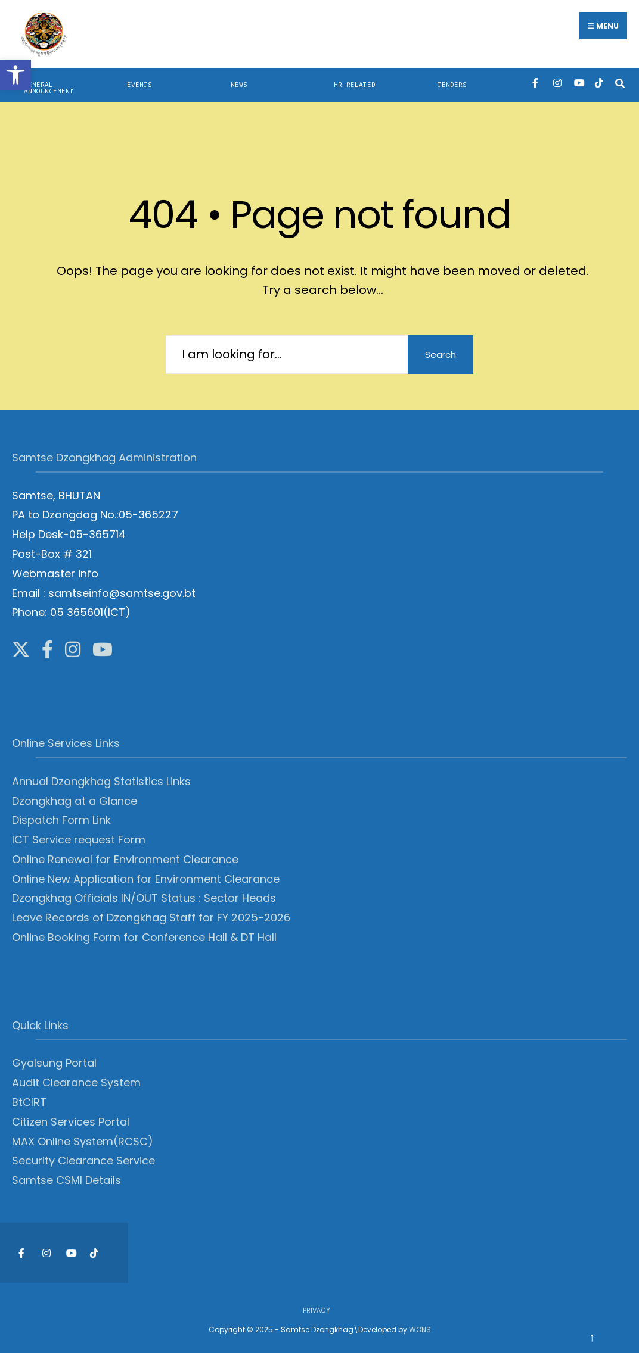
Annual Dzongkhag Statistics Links (101, 781)
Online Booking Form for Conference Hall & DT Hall (144, 937)
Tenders (452, 85)
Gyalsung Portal (54, 1062)
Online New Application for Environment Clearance (146, 878)
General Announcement (49, 88)
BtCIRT (29, 1102)
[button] (15, 75)
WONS (420, 1329)
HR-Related (355, 85)
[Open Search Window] (619, 82)
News (239, 85)
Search (440, 354)
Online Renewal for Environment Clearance (125, 859)
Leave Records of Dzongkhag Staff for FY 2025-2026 (151, 917)
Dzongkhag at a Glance (74, 800)
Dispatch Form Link (61, 820)
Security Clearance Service (83, 1160)
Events (139, 85)
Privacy (316, 1310)
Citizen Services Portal (70, 1121)
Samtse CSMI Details (66, 1180)
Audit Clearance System (76, 1082)
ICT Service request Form (78, 839)
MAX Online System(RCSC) (82, 1141)
